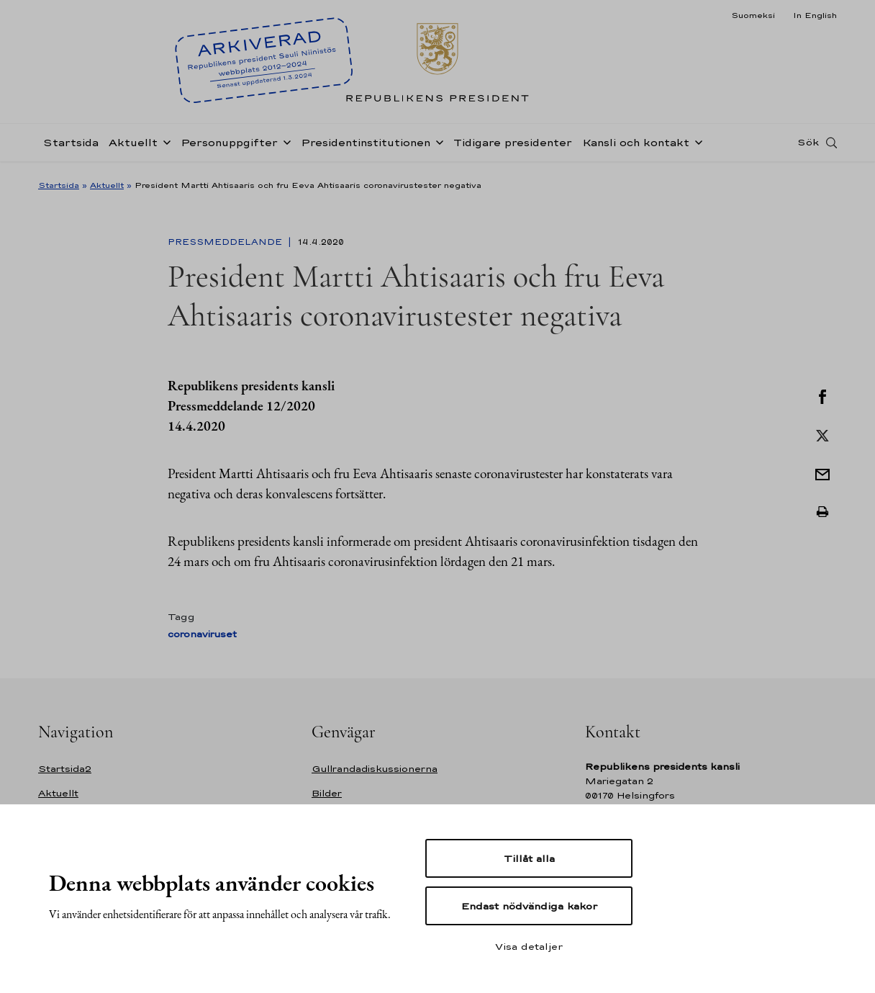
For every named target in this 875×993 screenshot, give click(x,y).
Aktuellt (133, 146)
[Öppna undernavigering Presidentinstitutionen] (436, 145)
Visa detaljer (529, 946)
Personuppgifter (229, 146)
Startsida (71, 146)
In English (815, 15)
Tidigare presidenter (512, 146)
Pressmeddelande (226, 242)
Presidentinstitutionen (365, 146)
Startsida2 (64, 769)
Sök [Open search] (808, 146)
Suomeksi (753, 15)
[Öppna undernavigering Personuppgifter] (284, 145)
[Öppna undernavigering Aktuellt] (164, 145)
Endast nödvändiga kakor (529, 905)
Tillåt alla (529, 858)
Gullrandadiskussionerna (375, 769)
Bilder (327, 793)
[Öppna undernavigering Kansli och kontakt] (695, 145)
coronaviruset (202, 634)
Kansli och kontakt (635, 146)
